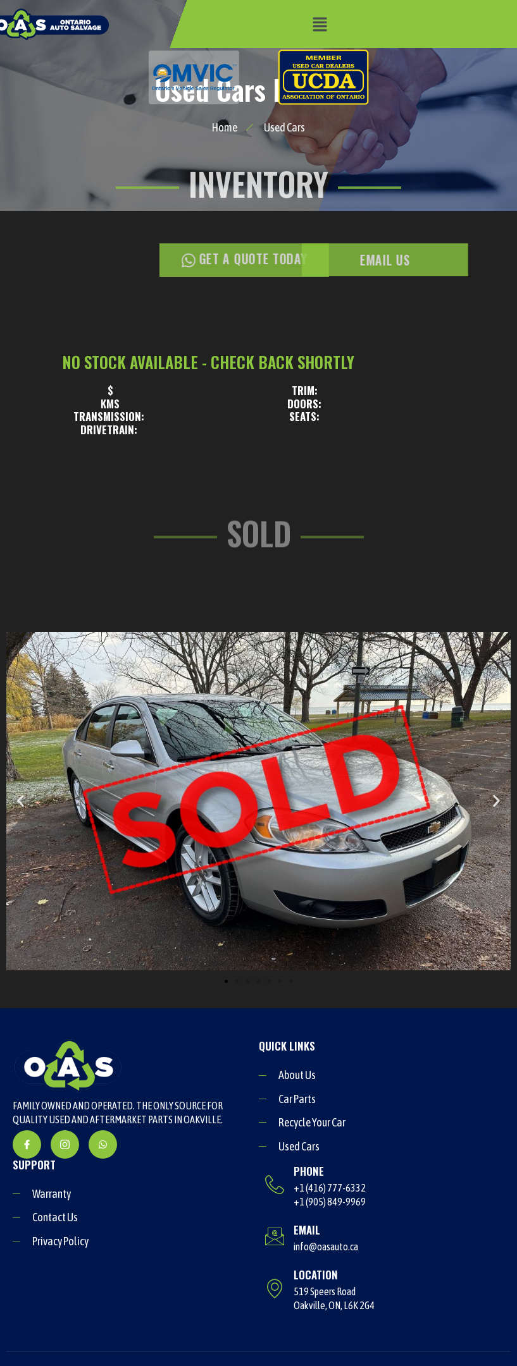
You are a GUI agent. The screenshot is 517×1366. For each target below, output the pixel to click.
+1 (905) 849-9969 (330, 1201)
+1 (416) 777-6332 (330, 1187)
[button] (319, 24)
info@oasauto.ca (326, 1246)
